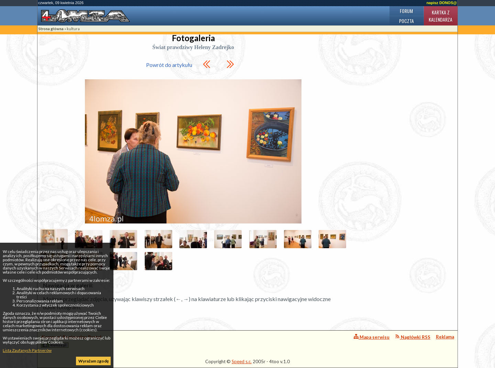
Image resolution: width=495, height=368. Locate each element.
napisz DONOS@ (442, 3)
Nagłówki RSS (412, 337)
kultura (73, 28)
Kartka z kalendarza (440, 16)
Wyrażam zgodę (93, 361)
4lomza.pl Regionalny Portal (71, 341)
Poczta (406, 20)
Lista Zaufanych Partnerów (27, 350)
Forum (406, 10)
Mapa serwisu (371, 337)
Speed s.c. (242, 361)
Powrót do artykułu (169, 64)
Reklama (445, 337)
